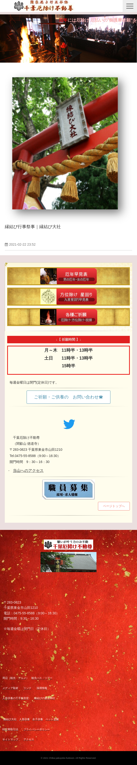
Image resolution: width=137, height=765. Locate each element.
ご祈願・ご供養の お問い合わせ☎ (68, 397)
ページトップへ (114, 506)
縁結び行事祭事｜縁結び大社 (33, 226)
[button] (130, 6)
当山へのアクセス (28, 470)
